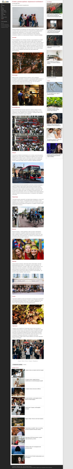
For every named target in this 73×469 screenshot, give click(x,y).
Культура (2, 9)
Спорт (2, 15)
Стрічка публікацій (4, 21)
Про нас (2, 23)
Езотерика (2, 5)
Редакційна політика (4, 27)
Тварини (2, 18)
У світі (2, 19)
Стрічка (24, 364)
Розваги (2, 13)
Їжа (1, 6)
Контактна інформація (5, 24)
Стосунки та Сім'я (4, 17)
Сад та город (3, 14)
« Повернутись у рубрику (17, 364)
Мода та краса (3, 10)
